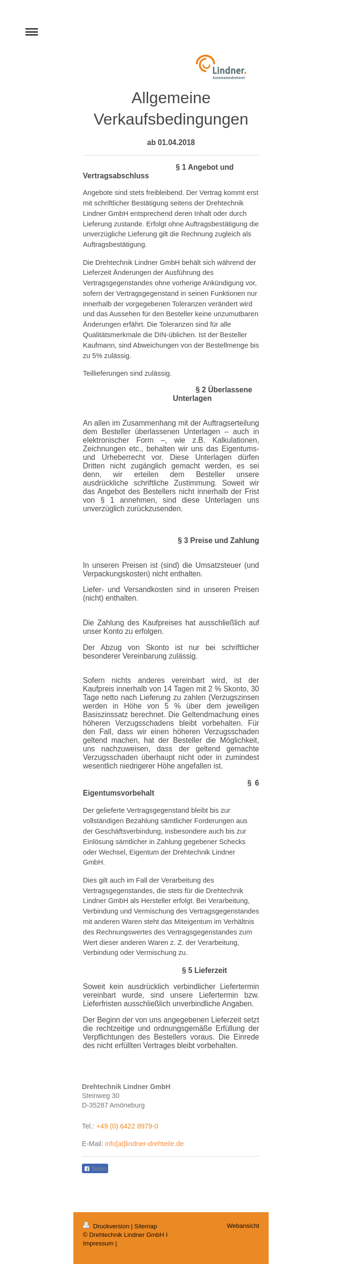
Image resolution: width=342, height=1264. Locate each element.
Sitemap (145, 1226)
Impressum (98, 1243)
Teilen (95, 1169)
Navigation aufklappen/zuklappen (171, 31)
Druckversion (107, 1226)
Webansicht (243, 1225)
